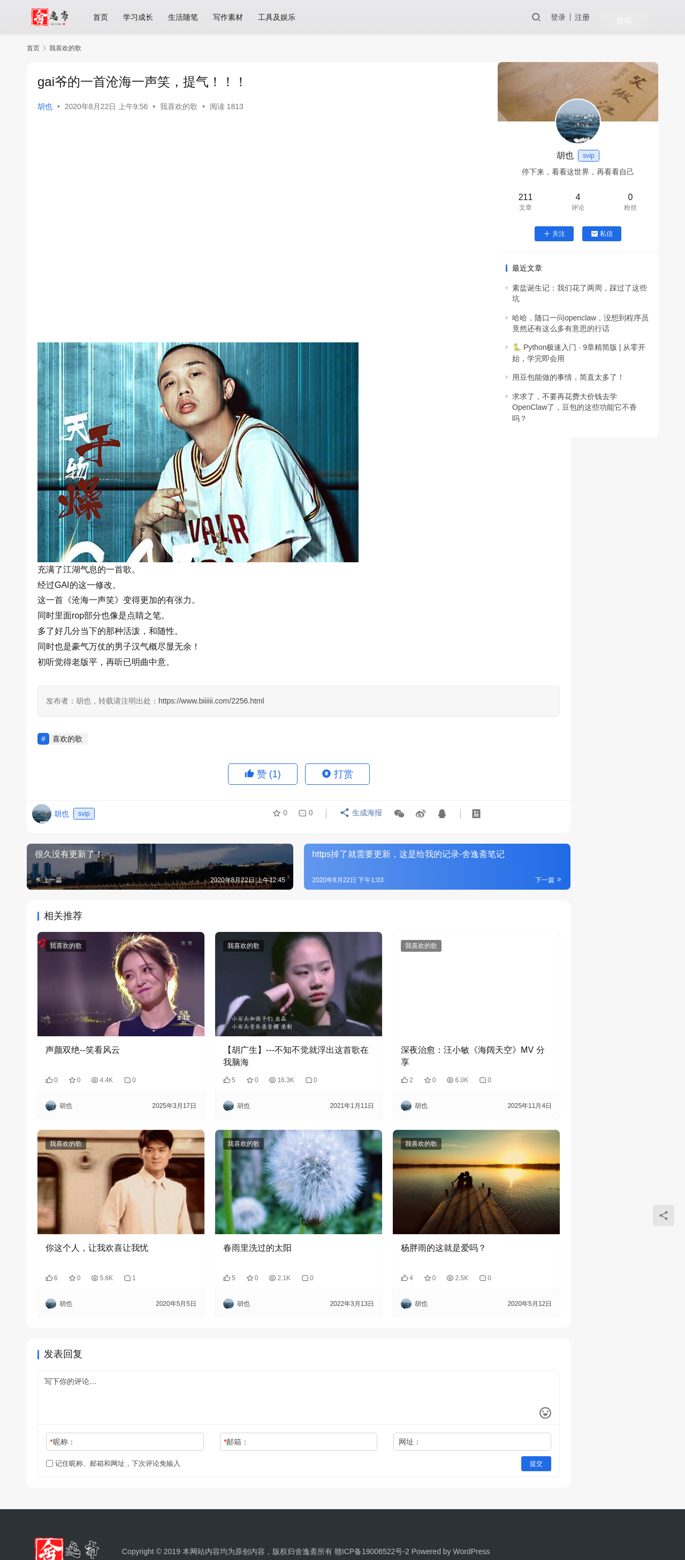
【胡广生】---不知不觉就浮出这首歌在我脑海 (255, 1038)
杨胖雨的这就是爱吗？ (388, 1213)
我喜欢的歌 (178, 106)
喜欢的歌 (67, 739)
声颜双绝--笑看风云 (82, 1032)
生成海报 (357, 817)
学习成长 (144, 17)
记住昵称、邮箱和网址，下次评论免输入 (113, 1429)
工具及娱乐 (283, 17)
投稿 (643, 17)
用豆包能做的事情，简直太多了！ (568, 377)
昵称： (62, 1407)
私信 (602, 234)
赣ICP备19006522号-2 (371, 1516)
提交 (452, 1429)
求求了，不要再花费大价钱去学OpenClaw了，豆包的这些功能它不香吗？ (574, 407)
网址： (354, 1407)
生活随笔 (189, 17)
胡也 (44, 106)
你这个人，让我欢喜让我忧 (96, 1213)
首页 (107, 17)
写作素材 (234, 17)
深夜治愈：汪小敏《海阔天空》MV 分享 (405, 1038)
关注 (554, 234)
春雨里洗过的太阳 (229, 1213)
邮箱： (208, 1407)
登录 (588, 17)
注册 (612, 17)
